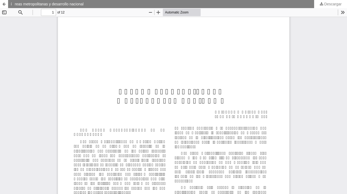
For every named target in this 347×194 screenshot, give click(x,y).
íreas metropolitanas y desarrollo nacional (47, 4)
